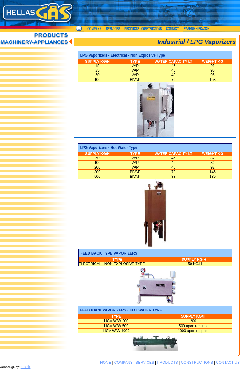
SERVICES (145, 362)
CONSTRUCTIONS (197, 362)
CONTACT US (228, 362)
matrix (26, 367)
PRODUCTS (167, 362)
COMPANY (123, 362)
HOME (105, 362)
